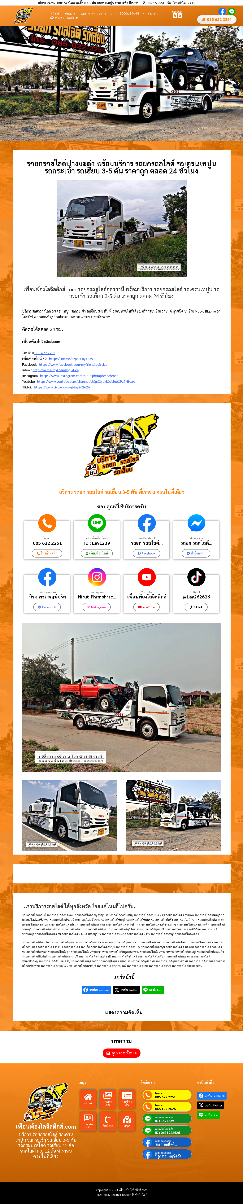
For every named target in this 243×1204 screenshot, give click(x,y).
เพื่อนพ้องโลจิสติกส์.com (46, 1126)
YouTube (146, 592)
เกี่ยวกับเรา (57, 18)
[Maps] (127, 1119)
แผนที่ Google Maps (125, 13)
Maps (127, 1125)
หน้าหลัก (55, 13)
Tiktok (196, 592)
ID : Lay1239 (97, 543)
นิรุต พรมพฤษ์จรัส (47, 596)
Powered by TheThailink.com (114, 1194)
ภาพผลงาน (107, 1103)
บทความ (70, 13)
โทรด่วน (47, 538)
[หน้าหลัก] (88, 1097)
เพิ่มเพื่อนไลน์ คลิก (97, 538)
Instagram (97, 592)
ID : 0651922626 (167, 1132)
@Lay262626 (196, 596)
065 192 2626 (165, 1108)
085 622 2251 (45, 353)
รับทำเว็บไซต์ (139, 1194)
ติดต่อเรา (73, 18)
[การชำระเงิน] (127, 1095)
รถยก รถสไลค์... (147, 543)
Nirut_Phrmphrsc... (97, 596)
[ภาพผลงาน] (107, 1095)
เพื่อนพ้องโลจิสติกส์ (147, 596)
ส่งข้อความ (196, 538)
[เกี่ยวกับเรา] (88, 1118)
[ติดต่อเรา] (107, 1119)
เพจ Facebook (147, 538)
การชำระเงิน (150, 13)
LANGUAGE (176, 11)
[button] (4, 83)
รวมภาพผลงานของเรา (93, 13)
